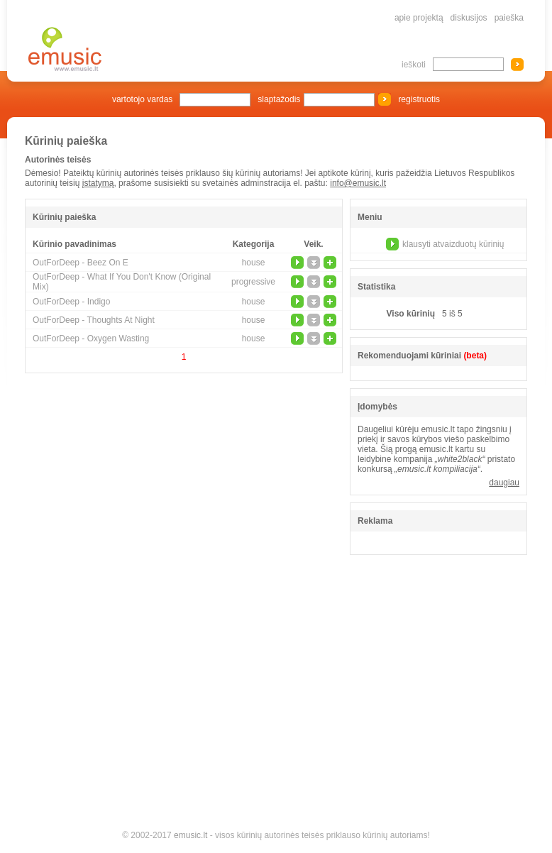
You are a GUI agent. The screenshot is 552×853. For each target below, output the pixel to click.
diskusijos (469, 18)
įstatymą (98, 183)
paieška (509, 18)
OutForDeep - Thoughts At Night (94, 320)
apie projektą (418, 18)
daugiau (504, 483)
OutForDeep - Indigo (71, 302)
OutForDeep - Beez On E (80, 263)
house (253, 263)
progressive (253, 282)
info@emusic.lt (358, 183)
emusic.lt (190, 835)
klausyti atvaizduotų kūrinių (453, 244)
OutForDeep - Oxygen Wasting (91, 338)
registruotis (419, 99)
